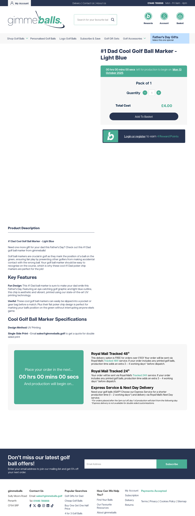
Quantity (133, 92)
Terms (144, 501)
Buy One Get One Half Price (77, 507)
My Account (131, 490)
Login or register (135, 136)
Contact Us (88, 3)
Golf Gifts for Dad (74, 495)
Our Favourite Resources (104, 506)
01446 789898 (155, 3)
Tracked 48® (111, 360)
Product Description (24, 228)
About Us (101, 3)
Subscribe (172, 464)
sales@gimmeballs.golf (49, 496)
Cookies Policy (168, 501)
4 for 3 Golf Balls (73, 513)
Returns (129, 504)
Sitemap (181, 501)
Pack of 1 (144, 83)
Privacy (154, 501)
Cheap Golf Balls (73, 500)
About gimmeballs (106, 512)
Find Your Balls (105, 499)
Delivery (77, 3)
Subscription (132, 495)
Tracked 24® (140, 375)
